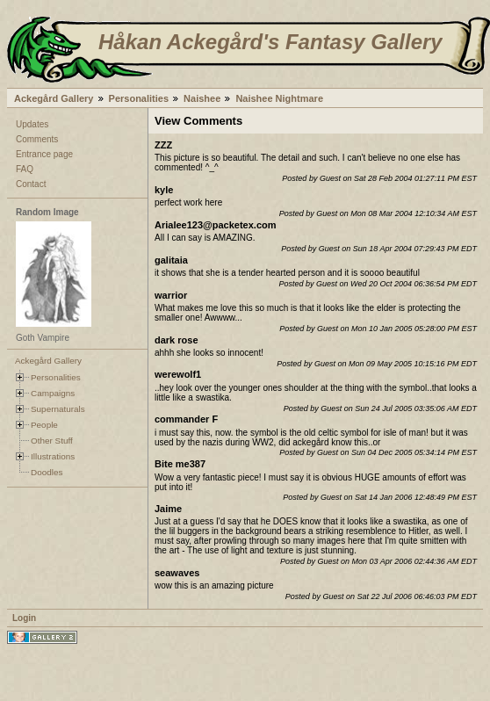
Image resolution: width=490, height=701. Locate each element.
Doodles (46, 472)
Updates (32, 124)
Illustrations (53, 456)
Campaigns (53, 393)
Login (24, 618)
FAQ (24, 169)
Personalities (139, 98)
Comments (37, 139)
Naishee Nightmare (279, 98)
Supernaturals (58, 409)
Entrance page (44, 154)
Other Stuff (52, 440)
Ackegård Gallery (54, 98)
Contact (31, 184)
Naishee (202, 98)
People (44, 425)
